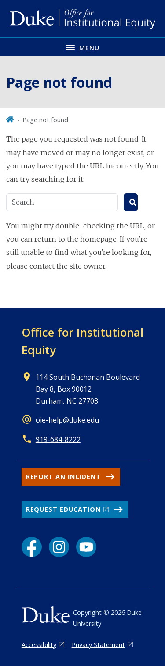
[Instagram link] (59, 547)
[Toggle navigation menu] (82, 46)
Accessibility (39, 644)
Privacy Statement (98, 644)
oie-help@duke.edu (67, 420)
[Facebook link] (32, 547)
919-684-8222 (58, 439)
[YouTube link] (86, 547)
